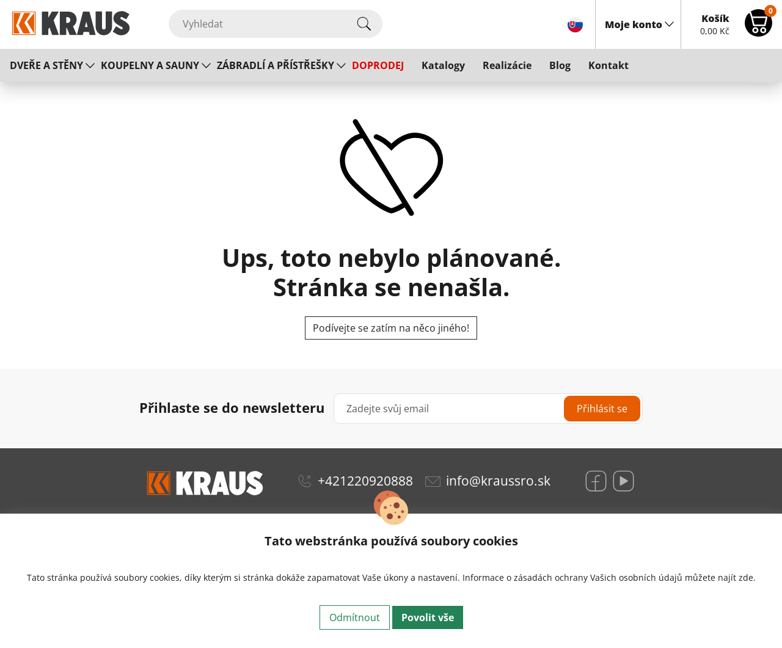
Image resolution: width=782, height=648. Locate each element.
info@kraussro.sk (498, 480)
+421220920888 (365, 480)
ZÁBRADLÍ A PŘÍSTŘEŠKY (275, 65)
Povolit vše (427, 617)
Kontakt (608, 65)
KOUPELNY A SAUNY (150, 65)
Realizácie (507, 65)
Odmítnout (354, 617)
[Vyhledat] (275, 24)
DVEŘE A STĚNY (46, 65)
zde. (747, 577)
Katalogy (443, 65)
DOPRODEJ (378, 65)
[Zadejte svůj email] (488, 408)
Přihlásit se (602, 408)
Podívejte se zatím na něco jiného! (391, 328)
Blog (560, 65)
